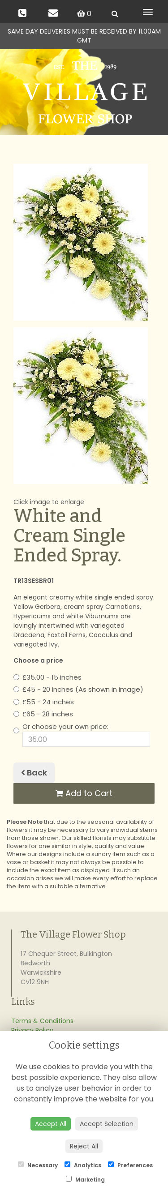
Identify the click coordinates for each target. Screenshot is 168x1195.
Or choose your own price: (81, 734)
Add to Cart (84, 793)
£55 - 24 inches (43, 702)
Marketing (85, 1179)
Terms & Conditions (42, 1020)
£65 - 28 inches (43, 714)
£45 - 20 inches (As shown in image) (78, 689)
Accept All (50, 1123)
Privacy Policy (32, 1030)
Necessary (38, 1165)
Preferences (130, 1165)
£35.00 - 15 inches (47, 677)
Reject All (84, 1146)
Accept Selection (107, 1123)
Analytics (83, 1165)
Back (34, 772)
